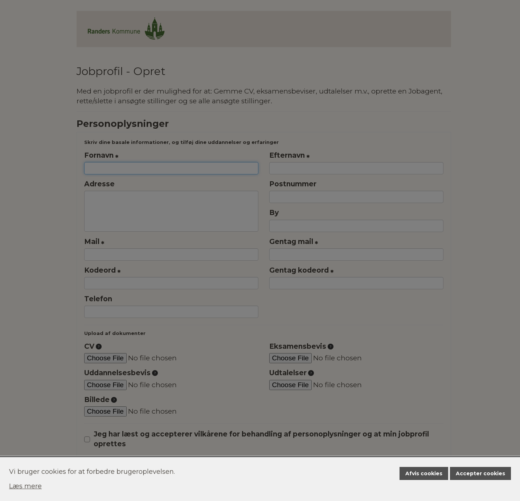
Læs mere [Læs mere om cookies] (25, 486)
